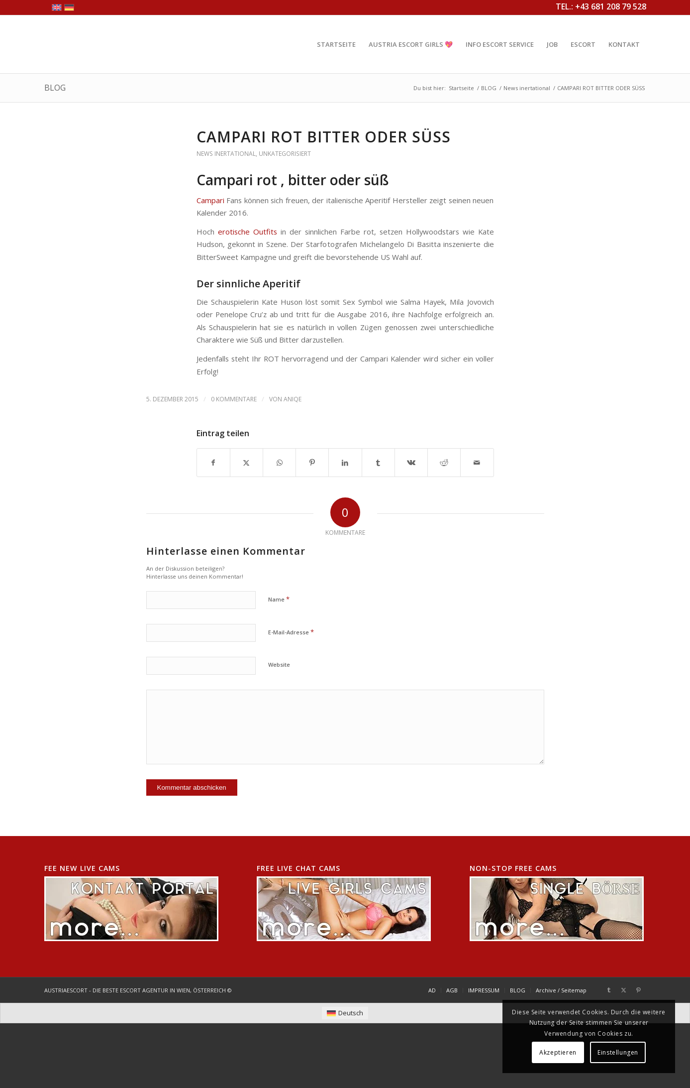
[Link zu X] (623, 989)
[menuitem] (336, 44)
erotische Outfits (249, 232)
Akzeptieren (558, 1052)
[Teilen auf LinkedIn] (345, 463)
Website (279, 664)
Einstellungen (617, 1052)
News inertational (226, 153)
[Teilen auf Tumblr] (378, 463)
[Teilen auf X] (246, 463)
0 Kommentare (234, 399)
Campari (210, 200)
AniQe (292, 399)
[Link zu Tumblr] (608, 989)
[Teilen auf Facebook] (213, 463)
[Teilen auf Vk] (411, 463)
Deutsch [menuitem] (350, 1012)
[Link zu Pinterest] (638, 989)
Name (279, 599)
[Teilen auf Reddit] (444, 463)
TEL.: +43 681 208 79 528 (601, 6)
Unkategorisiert (285, 153)
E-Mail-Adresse (291, 631)
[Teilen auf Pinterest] (312, 463)
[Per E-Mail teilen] (477, 463)
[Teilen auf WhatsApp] (279, 463)
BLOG (55, 87)
